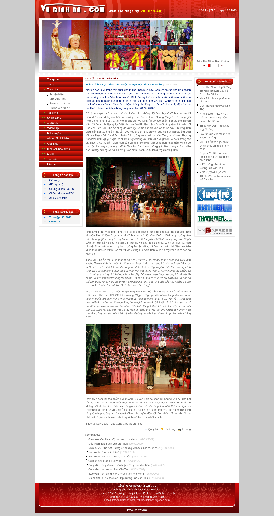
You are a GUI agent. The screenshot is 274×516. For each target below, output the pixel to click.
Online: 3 (54, 221)
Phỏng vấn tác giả (60, 108)
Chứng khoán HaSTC (61, 189)
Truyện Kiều (57, 94)
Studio (50, 153)
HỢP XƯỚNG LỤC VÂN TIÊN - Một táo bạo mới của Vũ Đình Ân (124, 84)
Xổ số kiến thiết (58, 198)
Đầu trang (167, 429)
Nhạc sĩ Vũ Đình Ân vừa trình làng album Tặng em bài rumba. (214, 157)
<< (204, 65)
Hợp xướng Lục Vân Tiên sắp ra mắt (109, 456)
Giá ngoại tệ (56, 184)
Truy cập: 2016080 (60, 217)
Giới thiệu (52, 143)
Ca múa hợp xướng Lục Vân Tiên (107, 460)
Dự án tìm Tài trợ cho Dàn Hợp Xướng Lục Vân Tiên (118, 478)
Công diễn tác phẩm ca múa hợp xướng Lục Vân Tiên (119, 465)
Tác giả (51, 84)
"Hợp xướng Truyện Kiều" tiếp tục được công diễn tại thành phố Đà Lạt (215, 117)
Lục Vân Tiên (58, 99)
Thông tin (52, 89)
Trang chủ (53, 79)
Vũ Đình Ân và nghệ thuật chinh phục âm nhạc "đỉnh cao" (214, 145)
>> (222, 65)
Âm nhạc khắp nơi (60, 103)
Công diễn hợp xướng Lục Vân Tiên (108, 469)
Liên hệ (51, 164)
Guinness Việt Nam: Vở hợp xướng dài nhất (113, 439)
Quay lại (151, 429)
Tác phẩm (53, 112)
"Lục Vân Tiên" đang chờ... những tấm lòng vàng (116, 473)
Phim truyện (54, 133)
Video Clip (53, 128)
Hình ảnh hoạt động (58, 148)
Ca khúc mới (54, 118)
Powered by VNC (137, 510)
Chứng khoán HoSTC (61, 193)
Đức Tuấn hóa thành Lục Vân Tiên (108, 443)
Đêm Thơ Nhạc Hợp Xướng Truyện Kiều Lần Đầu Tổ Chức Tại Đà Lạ (215, 91)
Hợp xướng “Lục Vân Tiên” (103, 452)
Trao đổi (52, 159)
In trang (184, 429)
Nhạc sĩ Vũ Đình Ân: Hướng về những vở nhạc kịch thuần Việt (124, 448)
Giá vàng (54, 180)
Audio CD (52, 123)
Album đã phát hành (58, 138)
